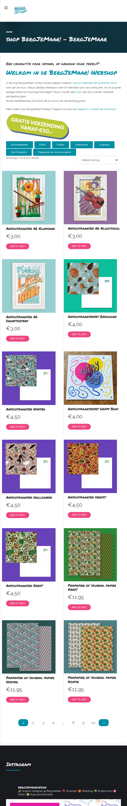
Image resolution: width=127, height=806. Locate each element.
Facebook (110, 109)
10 (93, 722)
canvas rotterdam (83, 82)
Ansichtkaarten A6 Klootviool (94, 228)
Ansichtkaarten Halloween (29, 497)
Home (9, 31)
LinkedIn (95, 109)
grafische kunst (107, 82)
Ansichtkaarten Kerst (24, 585)
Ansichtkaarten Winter (25, 409)
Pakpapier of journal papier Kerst (92, 587)
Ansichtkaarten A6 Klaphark (30, 228)
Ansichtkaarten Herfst (87, 497)
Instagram (82, 109)
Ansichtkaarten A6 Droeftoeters (21, 318)
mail (78, 91)
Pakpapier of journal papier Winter (30, 679)
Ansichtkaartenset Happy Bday (93, 408)
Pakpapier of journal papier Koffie (92, 679)
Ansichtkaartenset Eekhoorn (92, 316)
